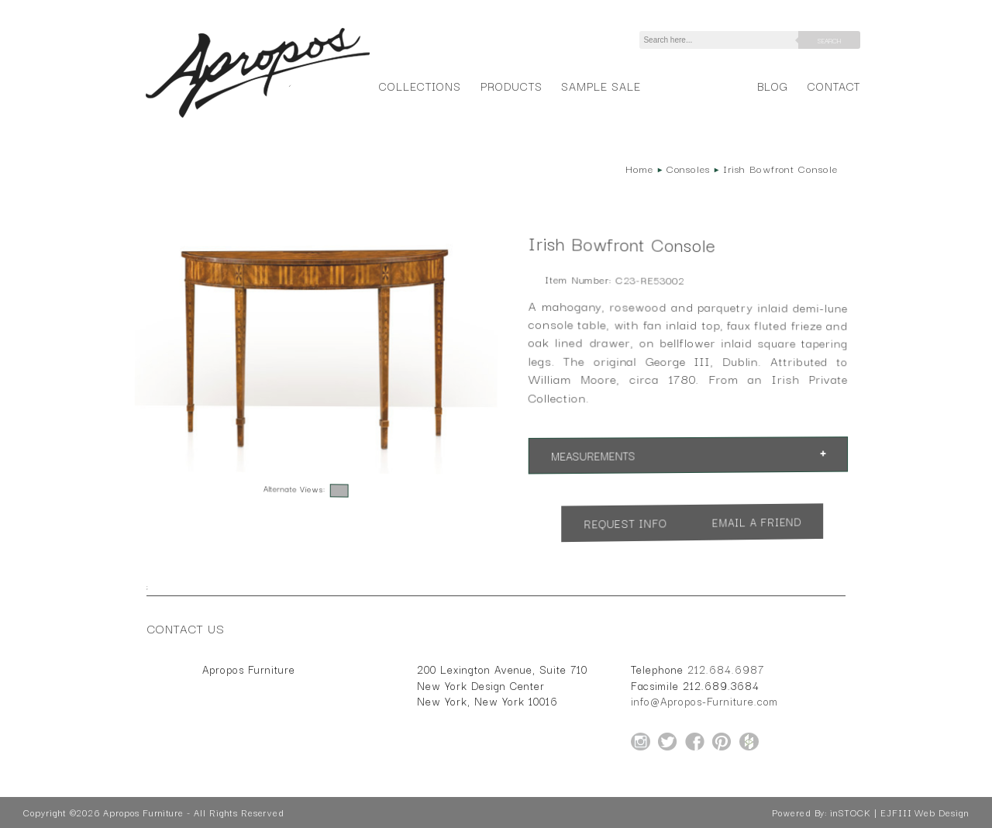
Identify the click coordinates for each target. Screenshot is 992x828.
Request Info (625, 524)
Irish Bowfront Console (780, 168)
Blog (772, 86)
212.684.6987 (725, 669)
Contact (834, 86)
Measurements (593, 456)
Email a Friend (756, 522)
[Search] (721, 40)
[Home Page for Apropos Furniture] (257, 117)
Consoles (688, 168)
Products (511, 86)
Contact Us (186, 628)
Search (829, 40)
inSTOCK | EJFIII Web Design (899, 812)
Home (639, 168)
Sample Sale (600, 86)
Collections (419, 86)
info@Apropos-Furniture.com (704, 700)
